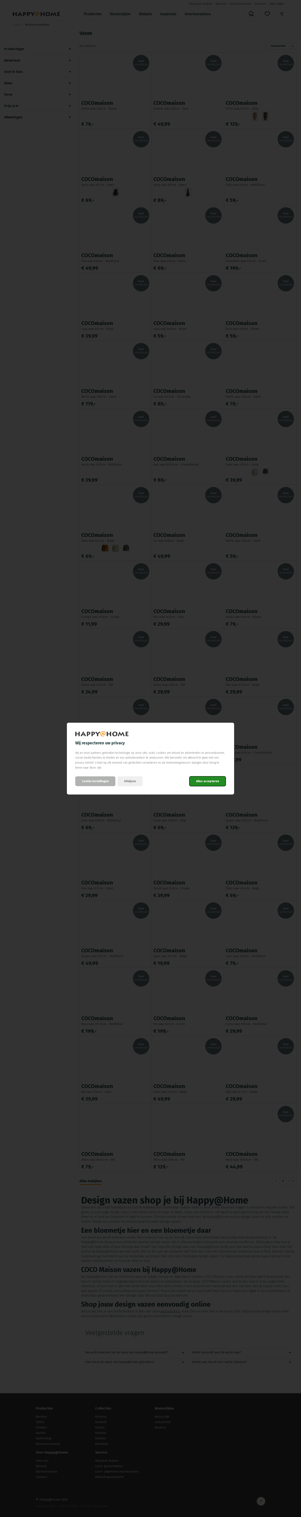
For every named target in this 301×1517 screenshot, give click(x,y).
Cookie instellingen (95, 781)
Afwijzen (130, 781)
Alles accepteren (207, 781)
